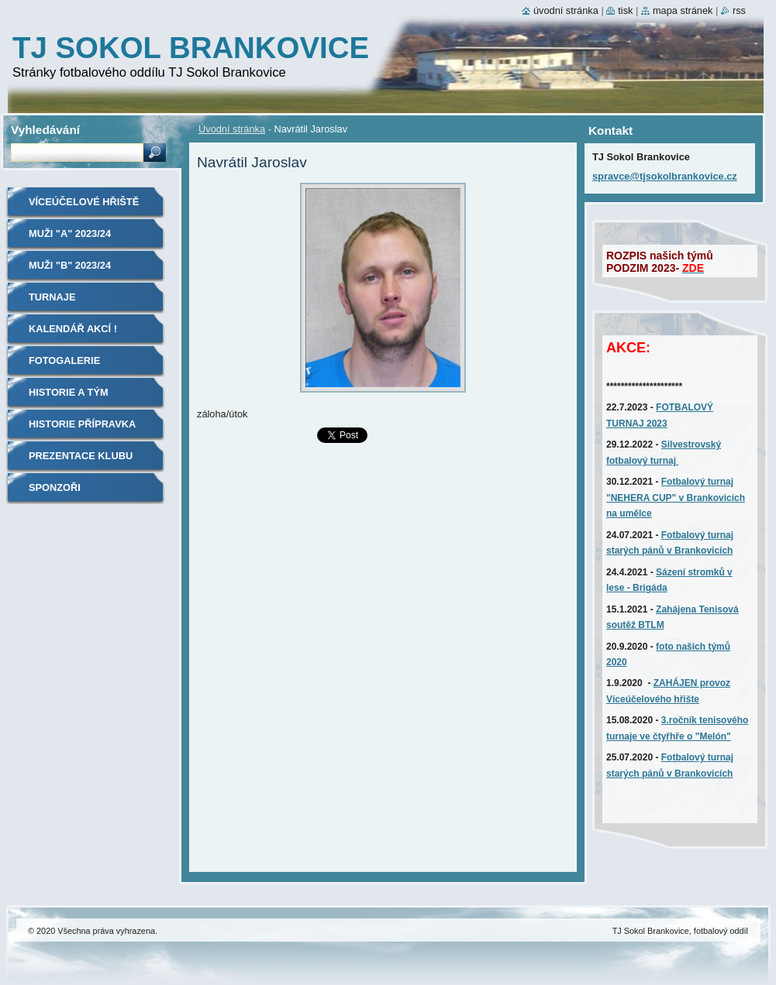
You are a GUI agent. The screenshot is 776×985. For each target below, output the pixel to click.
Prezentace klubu (81, 456)
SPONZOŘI (55, 487)
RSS (739, 10)
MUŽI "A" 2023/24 (70, 233)
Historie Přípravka (82, 424)
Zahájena (677, 609)
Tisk (625, 10)
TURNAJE (52, 297)
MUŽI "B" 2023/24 (70, 265)
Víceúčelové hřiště (84, 202)
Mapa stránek (683, 10)
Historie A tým (69, 392)
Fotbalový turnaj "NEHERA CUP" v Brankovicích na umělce (675, 497)
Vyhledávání (45, 129)
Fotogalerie (64, 360)
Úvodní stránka (231, 129)
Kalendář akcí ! (73, 329)
